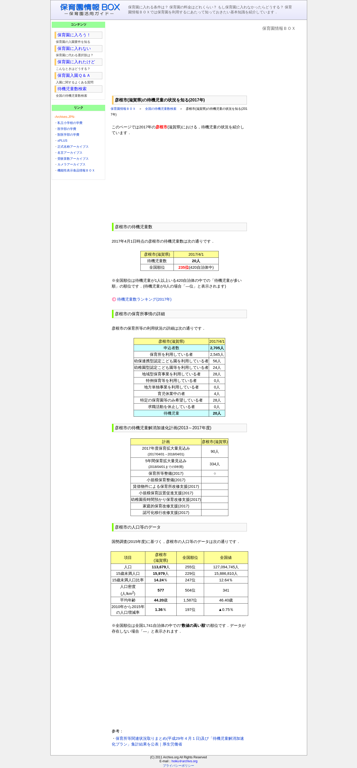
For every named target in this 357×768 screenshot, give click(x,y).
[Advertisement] (179, 57)
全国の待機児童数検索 (160, 109)
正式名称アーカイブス (73, 146)
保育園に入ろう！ (74, 35)
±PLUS (62, 140)
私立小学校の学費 (69, 123)
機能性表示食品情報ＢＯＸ (76, 170)
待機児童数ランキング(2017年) (144, 299)
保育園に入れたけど (76, 62)
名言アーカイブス (69, 152)
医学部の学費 (66, 129)
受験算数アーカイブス (73, 159)
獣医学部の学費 (68, 134)
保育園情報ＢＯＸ (123, 109)
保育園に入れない (74, 48)
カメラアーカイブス (71, 164)
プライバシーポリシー (178, 765)
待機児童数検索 (72, 89)
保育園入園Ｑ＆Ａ (74, 75)
